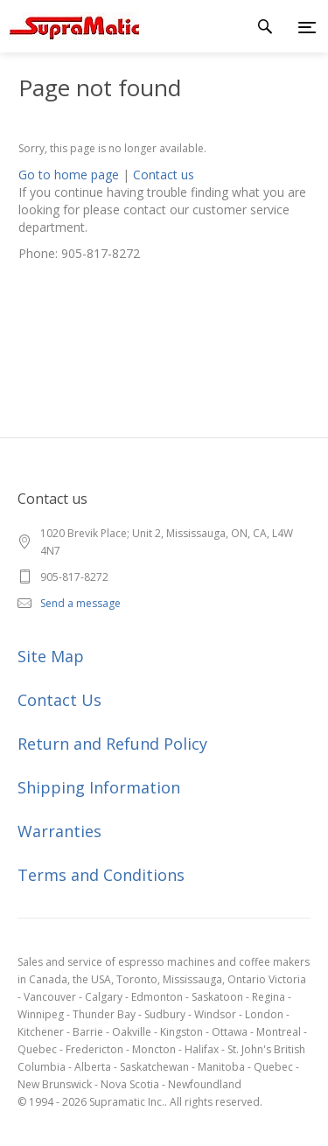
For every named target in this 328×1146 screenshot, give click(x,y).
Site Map (50, 656)
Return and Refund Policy (112, 743)
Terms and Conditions (101, 875)
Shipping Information (98, 787)
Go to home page (68, 174)
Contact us (163, 174)
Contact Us (59, 700)
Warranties (59, 831)
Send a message (80, 603)
